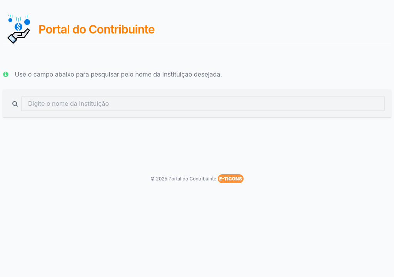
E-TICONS (230, 179)
